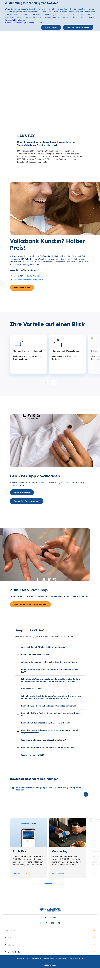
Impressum (20, 958)
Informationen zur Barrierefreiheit (55, 958)
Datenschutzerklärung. (15, 20)
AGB (27, 958)
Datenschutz (36, 958)
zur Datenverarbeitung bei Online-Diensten (23, 23)
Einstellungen (51, 27)
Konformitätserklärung (76, 958)
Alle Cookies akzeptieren (78, 27)
